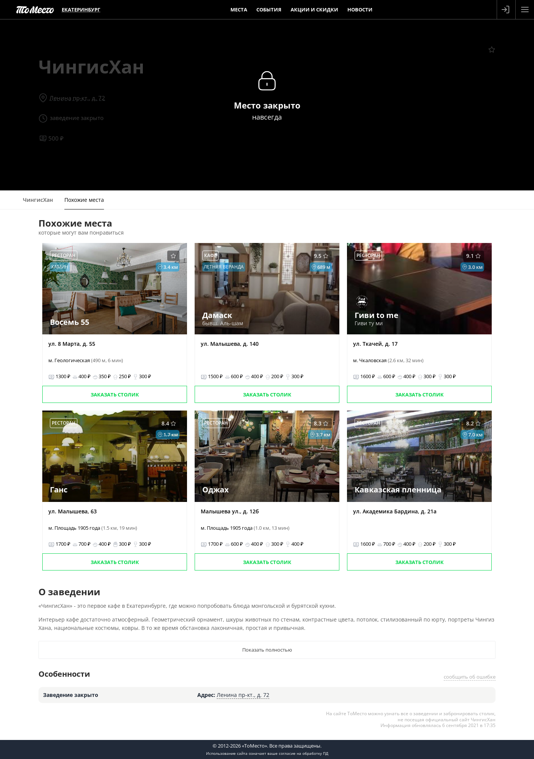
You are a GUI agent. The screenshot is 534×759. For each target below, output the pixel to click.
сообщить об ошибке (470, 676)
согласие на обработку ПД (303, 753)
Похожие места (84, 199)
